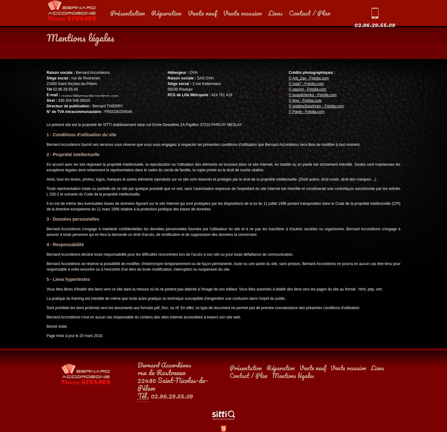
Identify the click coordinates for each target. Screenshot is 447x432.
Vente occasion (242, 13)
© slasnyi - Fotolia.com (308, 89)
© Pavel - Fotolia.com (306, 112)
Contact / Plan (310, 13)
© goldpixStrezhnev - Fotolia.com (316, 106)
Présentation (127, 13)
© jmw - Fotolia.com (305, 100)
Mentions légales (293, 375)
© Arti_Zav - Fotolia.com (309, 78)
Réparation (166, 13)
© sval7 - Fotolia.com (306, 84)
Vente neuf (202, 13)
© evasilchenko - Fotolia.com (312, 95)
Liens (275, 13)
